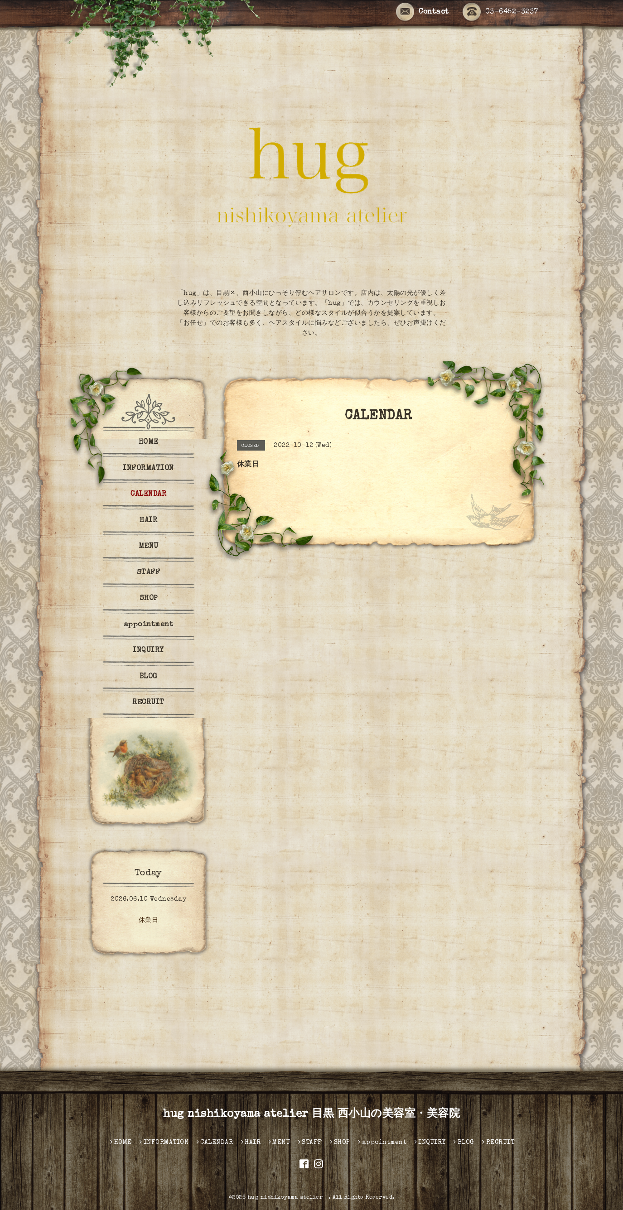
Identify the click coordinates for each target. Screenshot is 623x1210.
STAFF (148, 572)
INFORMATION (148, 468)
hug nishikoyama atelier (288, 1197)
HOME (149, 442)
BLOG (149, 677)
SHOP (149, 598)
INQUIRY (148, 650)
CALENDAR (148, 494)
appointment (149, 625)
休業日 (149, 920)
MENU (149, 546)
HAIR (148, 520)
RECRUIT (148, 702)
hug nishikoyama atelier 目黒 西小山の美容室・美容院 (311, 1114)
